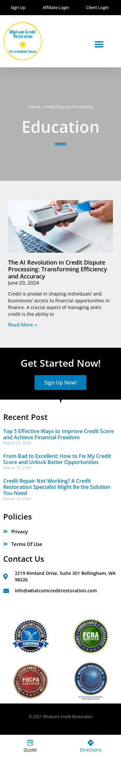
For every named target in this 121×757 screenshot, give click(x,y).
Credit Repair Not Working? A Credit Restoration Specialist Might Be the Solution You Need (56, 487)
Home (34, 107)
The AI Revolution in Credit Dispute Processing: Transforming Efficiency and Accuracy (57, 269)
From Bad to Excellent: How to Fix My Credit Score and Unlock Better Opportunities (57, 459)
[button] (99, 44)
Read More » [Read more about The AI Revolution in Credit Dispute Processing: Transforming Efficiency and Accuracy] (22, 324)
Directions (91, 750)
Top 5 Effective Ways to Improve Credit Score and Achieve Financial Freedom (58, 434)
